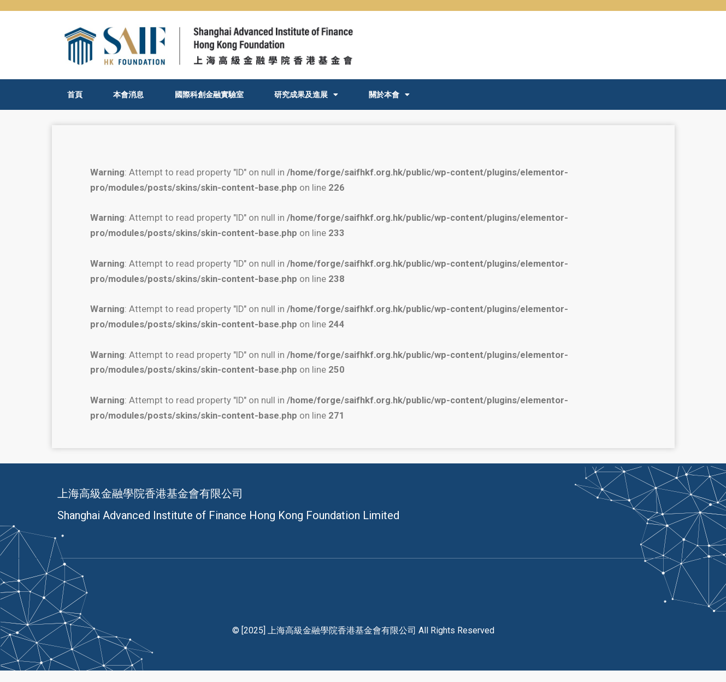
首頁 (74, 94)
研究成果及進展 (306, 94)
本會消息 (128, 94)
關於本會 (389, 94)
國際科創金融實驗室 (209, 94)
